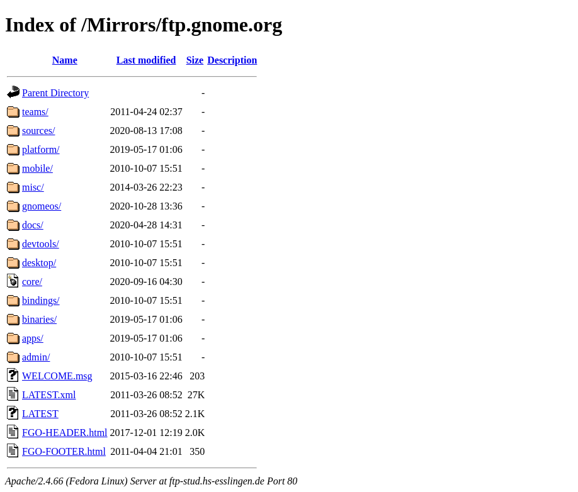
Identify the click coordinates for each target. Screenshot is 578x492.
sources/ (38, 130)
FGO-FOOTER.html (64, 451)
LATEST (40, 413)
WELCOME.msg (57, 376)
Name (64, 60)
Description (232, 60)
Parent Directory (55, 92)
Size (195, 60)
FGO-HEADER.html (65, 432)
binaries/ (39, 319)
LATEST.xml (49, 394)
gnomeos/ (41, 206)
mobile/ (37, 168)
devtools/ (40, 243)
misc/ (33, 187)
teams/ (35, 111)
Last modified (146, 60)
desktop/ (39, 262)
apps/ (32, 338)
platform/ (41, 149)
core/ (32, 281)
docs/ (32, 225)
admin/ (36, 357)
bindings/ (41, 300)
